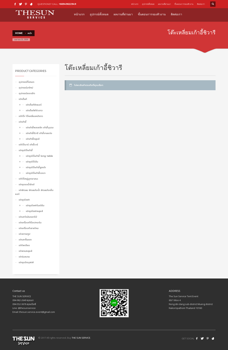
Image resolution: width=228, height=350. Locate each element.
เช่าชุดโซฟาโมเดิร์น (35, 205)
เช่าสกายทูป (24, 234)
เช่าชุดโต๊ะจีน (32, 161)
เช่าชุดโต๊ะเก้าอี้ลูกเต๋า (36, 167)
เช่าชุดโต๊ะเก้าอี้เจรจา (35, 173)
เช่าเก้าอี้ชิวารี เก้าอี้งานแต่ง (39, 133)
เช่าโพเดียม (24, 245)
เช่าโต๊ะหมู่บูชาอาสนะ (28, 178)
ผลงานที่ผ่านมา (164, 4)
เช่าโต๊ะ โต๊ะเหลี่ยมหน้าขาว (31, 116)
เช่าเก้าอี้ (22, 121)
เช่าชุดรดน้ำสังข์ (26, 184)
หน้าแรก (134, 4)
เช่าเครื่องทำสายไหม (28, 228)
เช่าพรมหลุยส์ (25, 251)
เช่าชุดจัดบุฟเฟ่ (26, 262)
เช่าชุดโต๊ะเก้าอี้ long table (39, 156)
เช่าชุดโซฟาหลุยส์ (34, 211)
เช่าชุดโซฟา (24, 199)
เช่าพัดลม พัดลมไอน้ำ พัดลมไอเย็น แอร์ (34, 192)
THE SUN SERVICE (81, 337)
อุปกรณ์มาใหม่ (26, 87)
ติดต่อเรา (201, 4)
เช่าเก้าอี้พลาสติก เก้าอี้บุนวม (39, 127)
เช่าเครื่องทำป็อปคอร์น (30, 222)
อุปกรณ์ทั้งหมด (148, 4)
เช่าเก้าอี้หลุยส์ (33, 139)
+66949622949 (67, 4)
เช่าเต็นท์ (23, 99)
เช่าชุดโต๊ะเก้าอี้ (26, 150)
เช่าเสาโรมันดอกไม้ (28, 217)
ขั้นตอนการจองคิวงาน (183, 4)
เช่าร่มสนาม (24, 256)
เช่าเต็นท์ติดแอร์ (34, 104)
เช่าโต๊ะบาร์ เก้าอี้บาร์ (28, 144)
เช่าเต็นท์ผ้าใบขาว (34, 110)
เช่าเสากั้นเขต (25, 239)
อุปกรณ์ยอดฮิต (27, 93)
